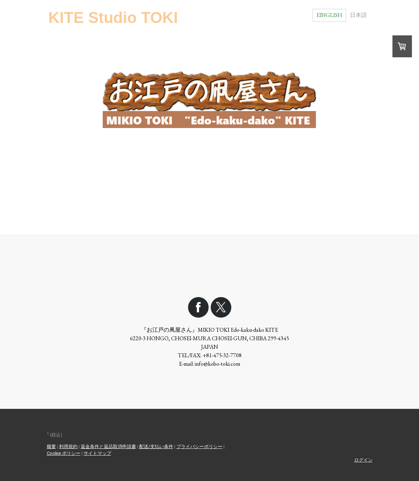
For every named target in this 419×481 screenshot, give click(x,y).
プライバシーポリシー (199, 446)
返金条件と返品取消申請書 (108, 446)
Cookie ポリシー (63, 453)
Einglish (329, 15)
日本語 (358, 15)
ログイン (363, 460)
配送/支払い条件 (156, 446)
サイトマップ (97, 453)
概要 (51, 446)
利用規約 (68, 446)
